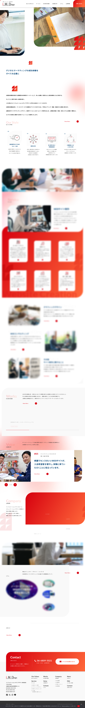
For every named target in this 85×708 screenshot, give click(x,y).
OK (78, 706)
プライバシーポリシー (66, 706)
